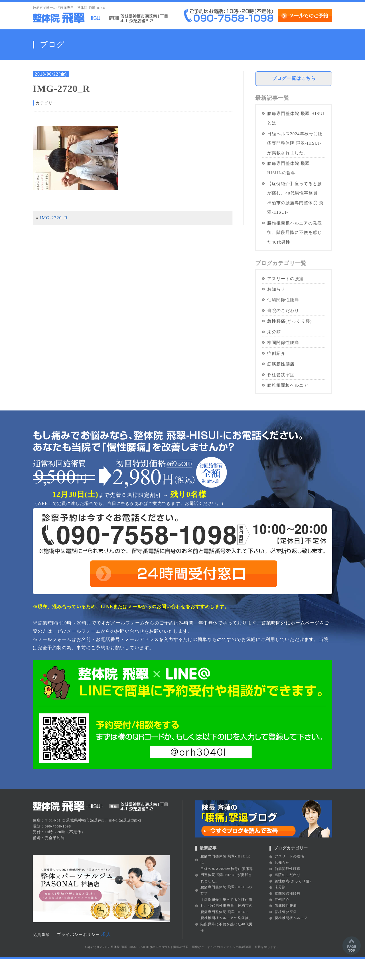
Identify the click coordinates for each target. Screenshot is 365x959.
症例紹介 (276, 353)
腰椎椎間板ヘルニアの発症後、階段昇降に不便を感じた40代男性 (294, 232)
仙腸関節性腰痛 (283, 299)
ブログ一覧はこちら (294, 78)
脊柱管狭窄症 (281, 374)
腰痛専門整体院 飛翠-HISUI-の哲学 (289, 168)
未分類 (274, 331)
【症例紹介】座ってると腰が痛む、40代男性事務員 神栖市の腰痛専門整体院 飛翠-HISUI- (295, 198)
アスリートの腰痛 (285, 278)
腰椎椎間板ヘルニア (287, 385)
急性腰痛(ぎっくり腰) (289, 321)
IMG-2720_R (54, 217)
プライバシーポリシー (78, 934)
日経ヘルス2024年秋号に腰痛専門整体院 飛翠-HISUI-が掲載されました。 (295, 143)
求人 (106, 934)
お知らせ (276, 289)
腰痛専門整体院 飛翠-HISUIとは (295, 118)
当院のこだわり (283, 310)
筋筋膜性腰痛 (281, 363)
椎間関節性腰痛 (283, 342)
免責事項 (41, 934)
